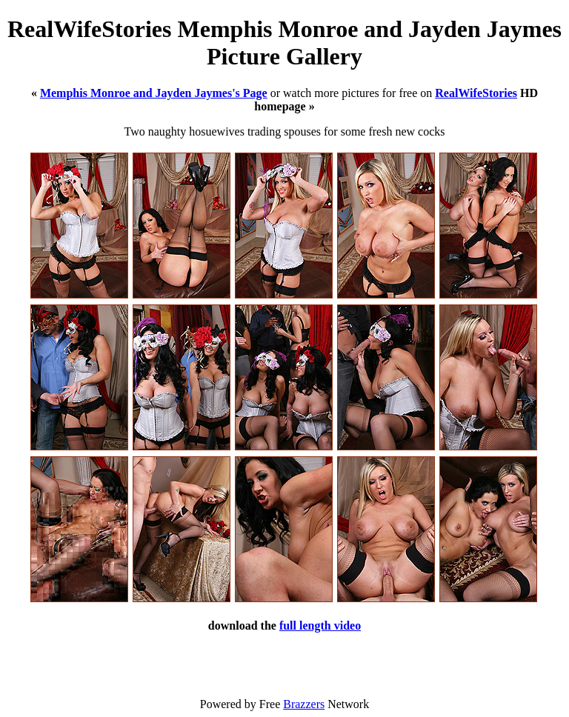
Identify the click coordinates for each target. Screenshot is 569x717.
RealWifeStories (476, 93)
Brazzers (304, 704)
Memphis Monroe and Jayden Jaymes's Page (153, 93)
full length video (320, 625)
